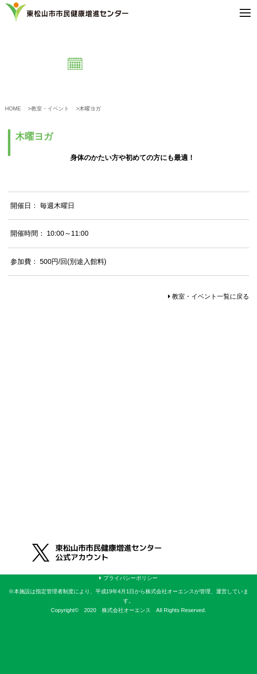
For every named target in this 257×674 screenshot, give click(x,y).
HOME (16, 108)
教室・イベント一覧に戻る (209, 296)
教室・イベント (53, 108)
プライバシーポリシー (128, 578)
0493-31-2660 (65, 437)
